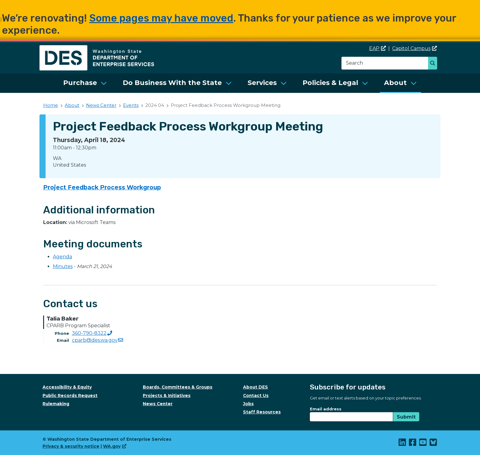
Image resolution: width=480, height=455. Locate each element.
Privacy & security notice (71, 446)
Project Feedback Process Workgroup (102, 187)
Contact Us (256, 395)
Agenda (62, 257)
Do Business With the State (172, 83)
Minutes (63, 266)
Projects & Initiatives (166, 395)
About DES (255, 387)
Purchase (80, 83)
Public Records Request (70, 395)
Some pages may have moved (161, 18)
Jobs (248, 403)
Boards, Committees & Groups (177, 387)
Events (131, 105)
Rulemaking (56, 403)
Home (50, 105)
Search (434, 63)
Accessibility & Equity (67, 387)
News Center (101, 105)
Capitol (414, 48)
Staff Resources (262, 411)
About (395, 83)
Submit (406, 417)
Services (262, 83)
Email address (325, 408)
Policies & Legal (330, 83)
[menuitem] (85, 83)
